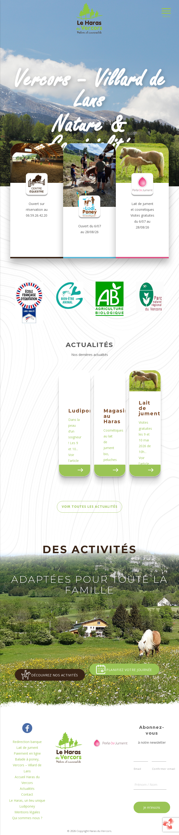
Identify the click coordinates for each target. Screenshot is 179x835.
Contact (27, 806)
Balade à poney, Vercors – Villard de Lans (27, 777)
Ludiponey (27, 818)
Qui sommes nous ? (27, 830)
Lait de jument (27, 759)
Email (137, 780)
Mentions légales (27, 824)
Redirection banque (27, 753)
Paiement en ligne (27, 765)
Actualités (27, 800)
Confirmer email (159, 780)
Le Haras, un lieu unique (27, 812)
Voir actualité (78, 484)
